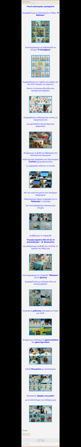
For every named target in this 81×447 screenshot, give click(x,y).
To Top (58, 444)
